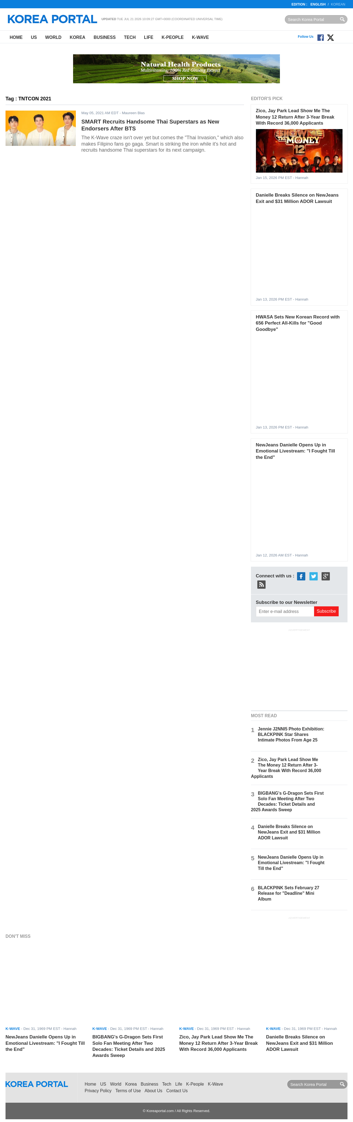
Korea (77, 37)
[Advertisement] (299, 668)
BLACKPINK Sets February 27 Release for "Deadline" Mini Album (288, 893)
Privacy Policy (98, 1090)
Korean (338, 4)
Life (148, 37)
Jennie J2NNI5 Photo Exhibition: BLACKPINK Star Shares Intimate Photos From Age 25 (291, 734)
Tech (130, 37)
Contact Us (177, 1090)
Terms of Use (128, 1090)
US (34, 37)
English (318, 4)
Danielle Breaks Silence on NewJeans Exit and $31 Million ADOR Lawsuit (289, 832)
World (53, 37)
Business (104, 37)
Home (16, 37)
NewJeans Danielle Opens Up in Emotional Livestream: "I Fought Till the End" (295, 451)
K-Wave (200, 37)
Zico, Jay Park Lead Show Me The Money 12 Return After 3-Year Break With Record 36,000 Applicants (295, 117)
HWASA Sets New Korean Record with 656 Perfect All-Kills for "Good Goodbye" (298, 323)
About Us (153, 1090)
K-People (173, 37)
